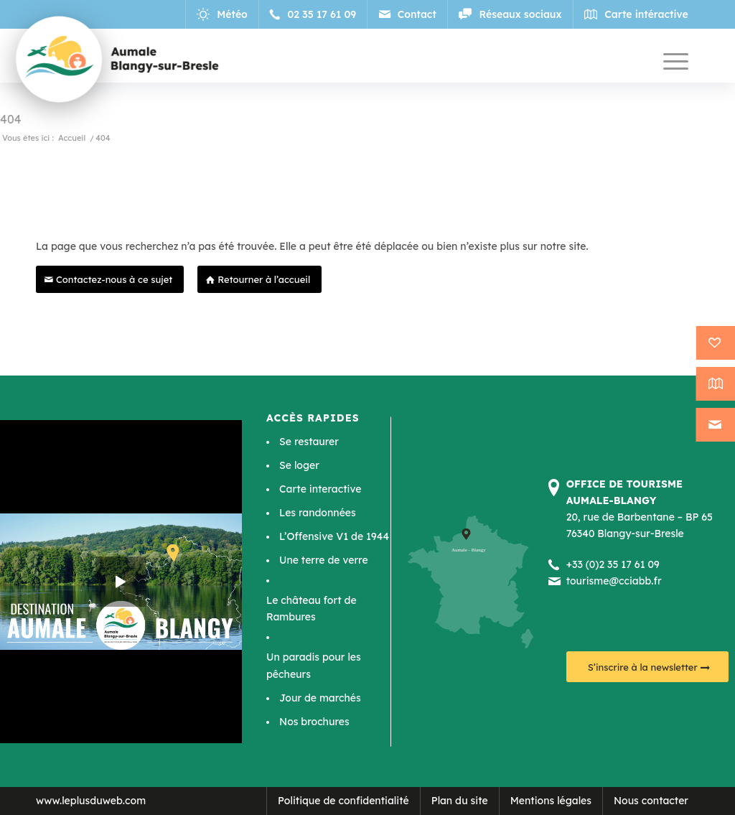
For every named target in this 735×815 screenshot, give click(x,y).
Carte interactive (320, 489)
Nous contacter (651, 800)
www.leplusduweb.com (91, 800)
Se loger (299, 465)
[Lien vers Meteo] (224, 14)
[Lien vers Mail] (408, 14)
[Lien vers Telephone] (315, 14)
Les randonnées (317, 512)
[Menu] (675, 61)
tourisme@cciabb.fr (614, 580)
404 (11, 119)
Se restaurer (309, 441)
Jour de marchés (320, 697)
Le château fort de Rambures (311, 608)
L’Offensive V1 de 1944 (334, 536)
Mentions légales (550, 800)
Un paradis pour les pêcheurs (313, 665)
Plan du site (459, 800)
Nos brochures (314, 721)
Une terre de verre (323, 560)
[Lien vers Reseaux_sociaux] (510, 14)
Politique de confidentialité (343, 800)
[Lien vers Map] (636, 14)
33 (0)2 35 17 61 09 (616, 564)
